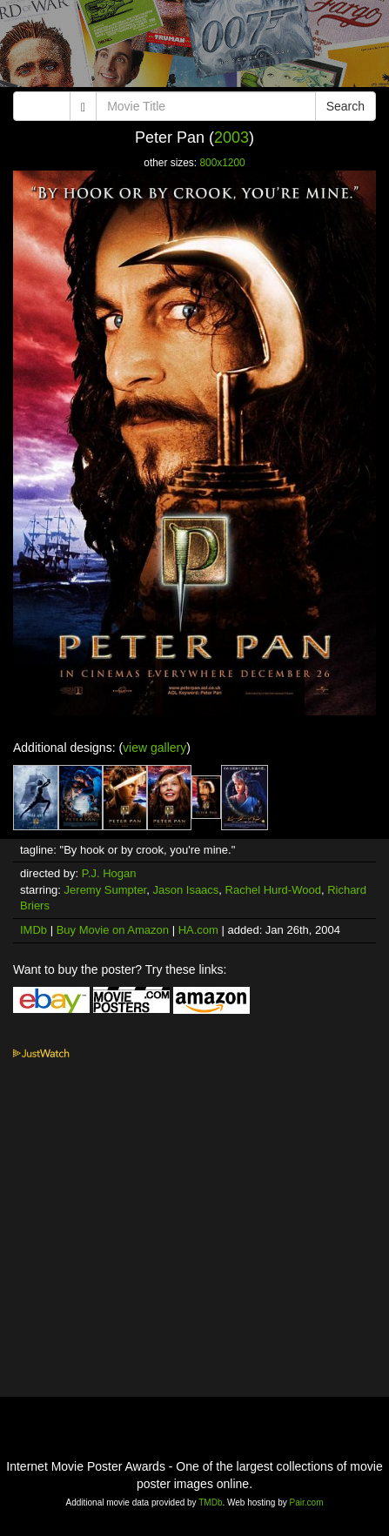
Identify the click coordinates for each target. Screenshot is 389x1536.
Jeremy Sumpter (105, 889)
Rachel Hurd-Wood (273, 889)
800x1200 (222, 163)
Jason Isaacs (185, 889)
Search (345, 106)
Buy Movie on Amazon (113, 929)
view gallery (154, 748)
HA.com (198, 929)
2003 (231, 137)
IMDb (33, 929)
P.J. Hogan (109, 873)
